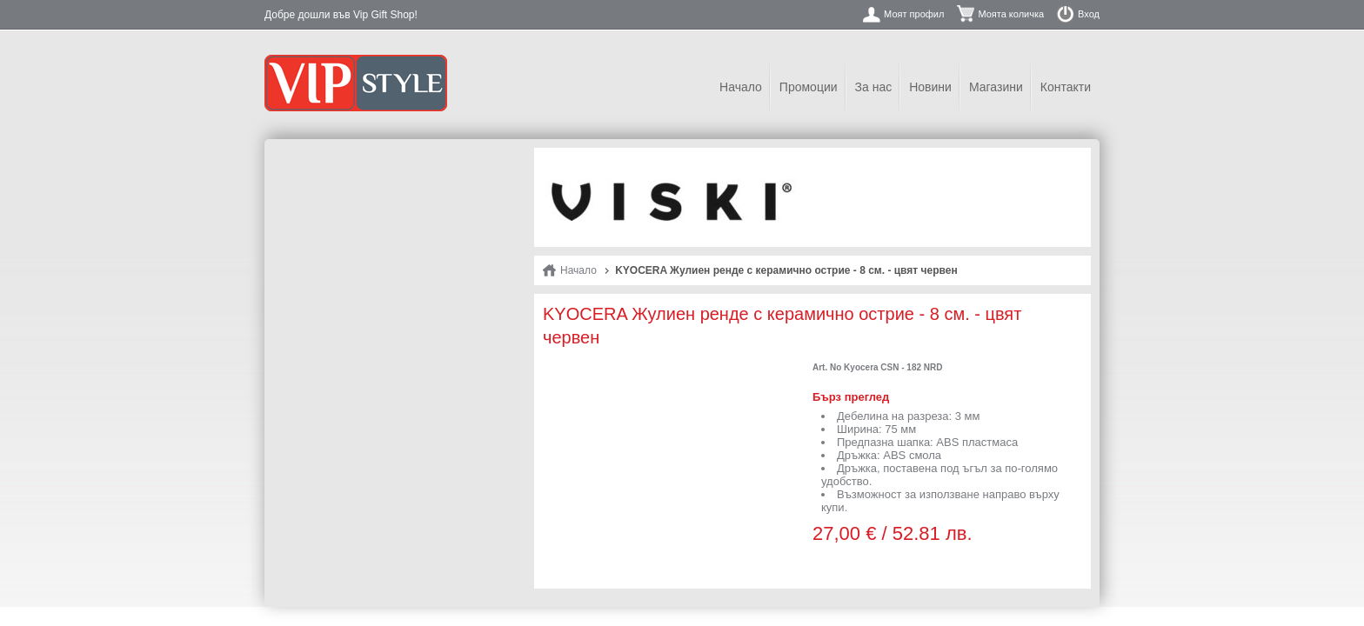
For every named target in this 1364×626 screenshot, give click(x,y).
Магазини (996, 87)
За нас (874, 87)
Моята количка (1011, 14)
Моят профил (914, 14)
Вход (1089, 14)
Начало (740, 87)
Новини (930, 87)
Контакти (1065, 87)
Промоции (808, 87)
